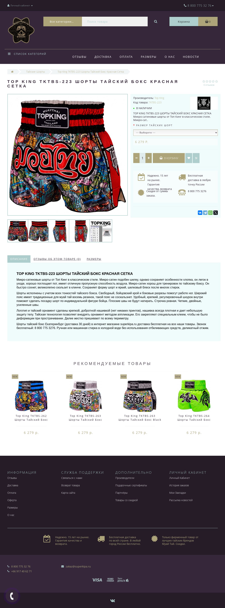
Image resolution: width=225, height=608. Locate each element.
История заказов (179, 485)
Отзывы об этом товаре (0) (57, 259)
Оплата (126, 57)
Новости (191, 57)
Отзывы (79, 57)
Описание (19, 259)
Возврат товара (70, 485)
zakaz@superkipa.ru (78, 566)
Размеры (149, 57)
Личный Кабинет (179, 478)
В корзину (168, 158)
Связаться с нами (71, 478)
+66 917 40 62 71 (21, 571)
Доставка (103, 57)
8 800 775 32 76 (20, 566)
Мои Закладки (177, 492)
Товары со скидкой (126, 500)
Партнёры (121, 492)
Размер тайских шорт (154, 125)
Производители (124, 478)
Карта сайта (68, 492)
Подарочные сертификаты (131, 485)
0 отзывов (209, 85)
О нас (170, 57)
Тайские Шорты (35, 71)
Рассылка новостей (181, 500)
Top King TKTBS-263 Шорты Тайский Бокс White (85, 419)
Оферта (11, 500)
